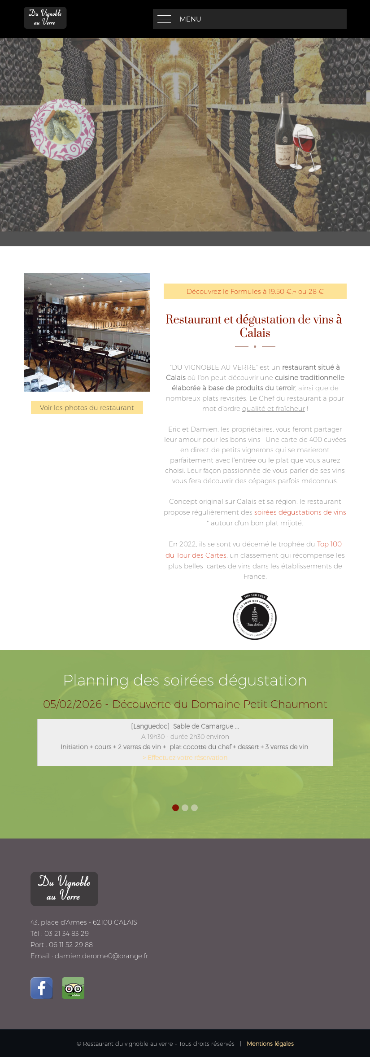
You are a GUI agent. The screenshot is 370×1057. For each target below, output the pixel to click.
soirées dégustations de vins (300, 512)
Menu (190, 19)
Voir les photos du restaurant (87, 407)
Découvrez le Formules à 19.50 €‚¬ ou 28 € (255, 291)
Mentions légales (270, 1043)
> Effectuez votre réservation (185, 758)
